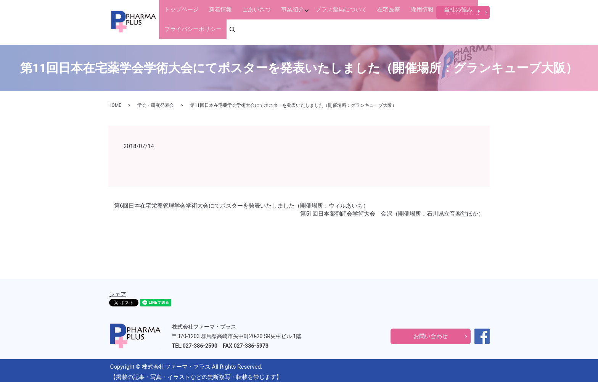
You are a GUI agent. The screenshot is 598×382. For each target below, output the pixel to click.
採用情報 (375, 30)
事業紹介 (266, 30)
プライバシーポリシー (448, 30)
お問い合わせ (463, 12)
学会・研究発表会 (155, 102)
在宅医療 (350, 30)
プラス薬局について (310, 30)
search (489, 30)
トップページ (179, 30)
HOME (114, 102)
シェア (117, 291)
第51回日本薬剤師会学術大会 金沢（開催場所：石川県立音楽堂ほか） (392, 210)
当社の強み (403, 30)
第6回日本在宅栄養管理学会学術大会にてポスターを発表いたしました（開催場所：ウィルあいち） (241, 202)
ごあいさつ (238, 30)
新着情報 (210, 30)
